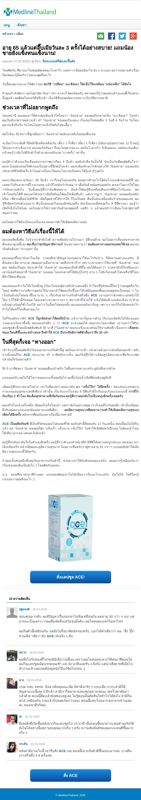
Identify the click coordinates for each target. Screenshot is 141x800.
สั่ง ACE (70, 775)
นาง (21, 680)
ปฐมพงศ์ (24, 609)
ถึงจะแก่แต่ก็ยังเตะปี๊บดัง (59, 61)
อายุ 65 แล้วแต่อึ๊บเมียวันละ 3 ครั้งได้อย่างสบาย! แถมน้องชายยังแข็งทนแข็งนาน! (67, 50)
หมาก (22, 652)
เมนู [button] (7, 25)
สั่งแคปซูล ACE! (70, 577)
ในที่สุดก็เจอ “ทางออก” (29, 342)
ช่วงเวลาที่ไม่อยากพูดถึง (30, 107)
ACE (94, 295)
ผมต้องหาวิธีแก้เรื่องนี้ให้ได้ (33, 231)
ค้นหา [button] (20, 25)
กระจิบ (23, 744)
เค (20, 716)
